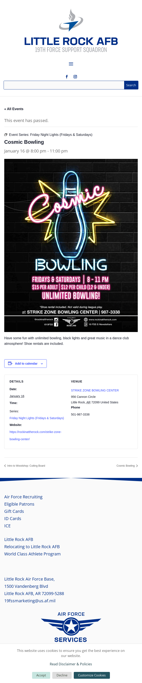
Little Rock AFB (18, 539)
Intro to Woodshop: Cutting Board (26, 465)
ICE (7, 526)
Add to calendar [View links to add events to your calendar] (26, 363)
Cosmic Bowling (125, 465)
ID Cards (12, 518)
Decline (62, 675)
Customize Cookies (92, 675)
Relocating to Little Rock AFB (32, 546)
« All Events (13, 109)
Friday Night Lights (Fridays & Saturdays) (37, 418)
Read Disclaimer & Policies (71, 664)
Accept (41, 675)
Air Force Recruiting (23, 497)
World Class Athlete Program (32, 554)
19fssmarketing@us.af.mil (29, 601)
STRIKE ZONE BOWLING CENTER (95, 390)
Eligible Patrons (19, 504)
